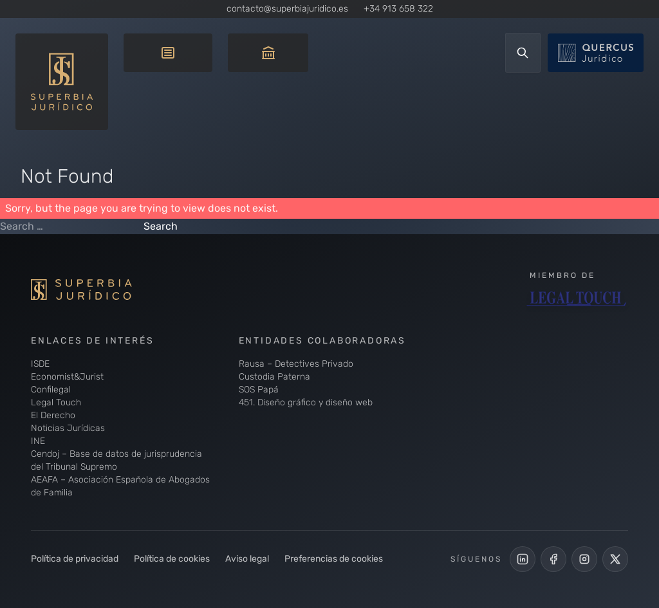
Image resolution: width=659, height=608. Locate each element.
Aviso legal (247, 558)
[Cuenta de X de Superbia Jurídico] (615, 559)
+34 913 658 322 (398, 8)
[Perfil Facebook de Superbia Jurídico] (553, 559)
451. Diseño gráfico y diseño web (306, 402)
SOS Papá (259, 389)
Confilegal (51, 389)
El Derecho (53, 415)
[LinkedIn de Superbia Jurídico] (522, 559)
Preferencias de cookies (333, 558)
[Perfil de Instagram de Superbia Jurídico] (584, 559)
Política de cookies (172, 558)
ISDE (40, 363)
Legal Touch (56, 402)
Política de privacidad (74, 558)
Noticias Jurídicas (68, 428)
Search (161, 226)
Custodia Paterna (274, 376)
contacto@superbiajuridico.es (287, 8)
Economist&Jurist (67, 376)
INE (38, 441)
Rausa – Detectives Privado (296, 363)
